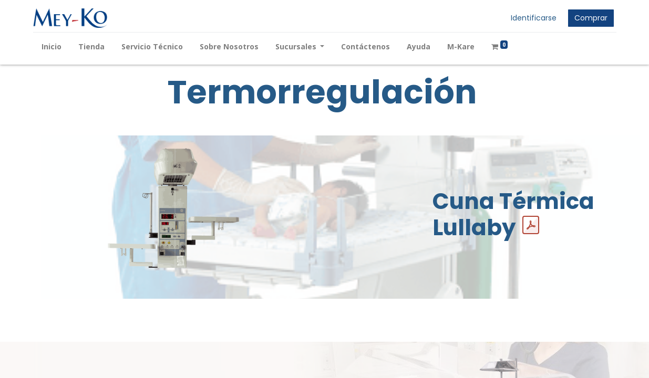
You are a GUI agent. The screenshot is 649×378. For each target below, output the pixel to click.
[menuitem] (51, 46)
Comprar (590, 18)
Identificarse (534, 18)
